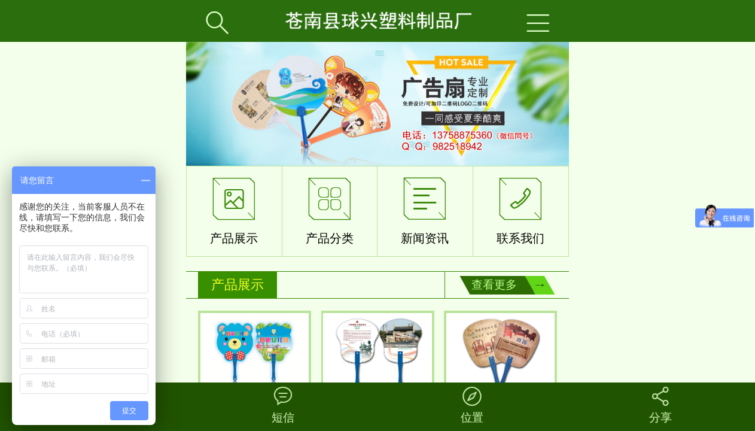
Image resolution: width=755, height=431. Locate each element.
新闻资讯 (425, 208)
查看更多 (494, 284)
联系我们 (520, 208)
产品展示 (234, 208)
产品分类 (330, 208)
